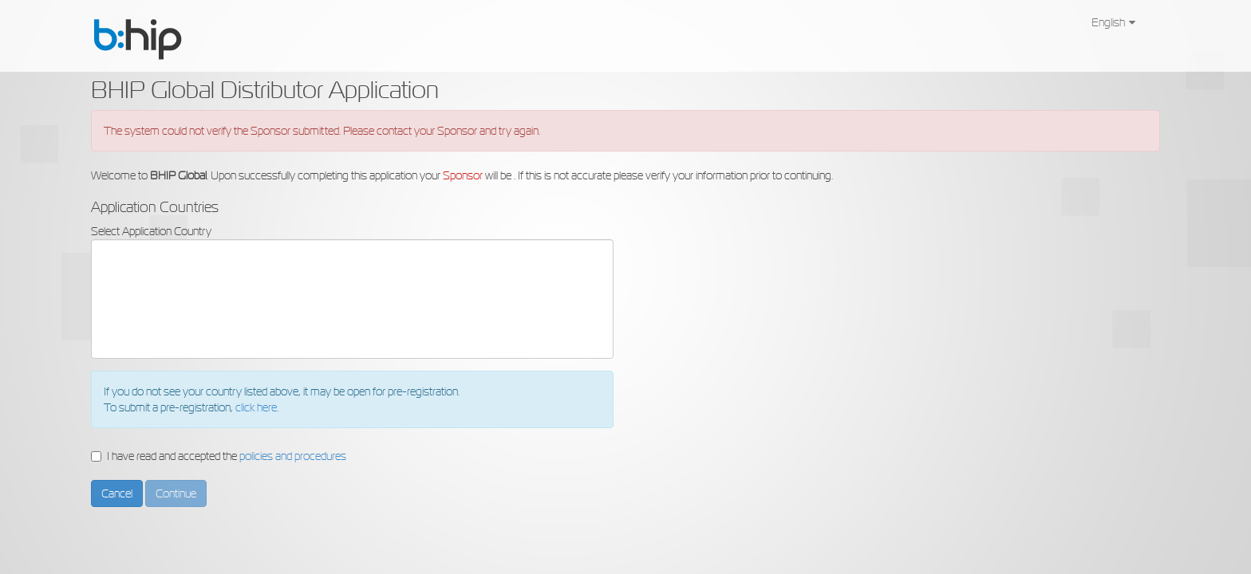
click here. (256, 407)
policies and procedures (292, 456)
